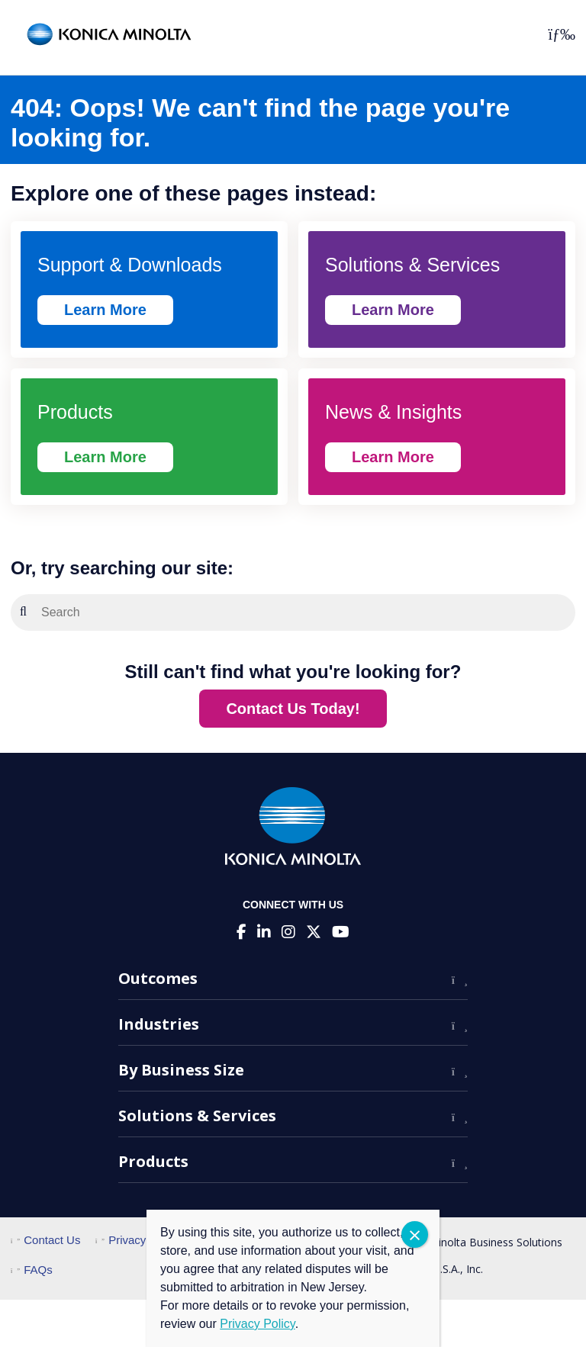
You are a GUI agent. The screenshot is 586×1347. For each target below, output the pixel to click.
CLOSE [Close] (414, 1234)
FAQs (32, 1269)
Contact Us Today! (292, 708)
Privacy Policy (137, 1239)
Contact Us (45, 1239)
